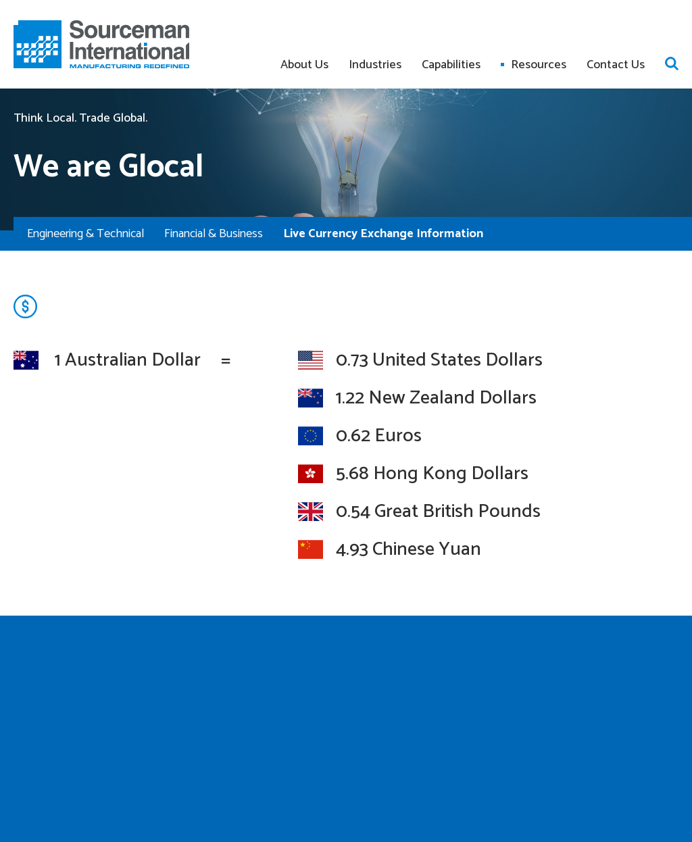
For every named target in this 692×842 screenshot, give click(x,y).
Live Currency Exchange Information (383, 234)
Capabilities (451, 65)
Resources (538, 65)
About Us (304, 65)
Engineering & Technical (85, 234)
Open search (671, 63)
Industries (375, 65)
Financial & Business (213, 234)
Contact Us (616, 65)
